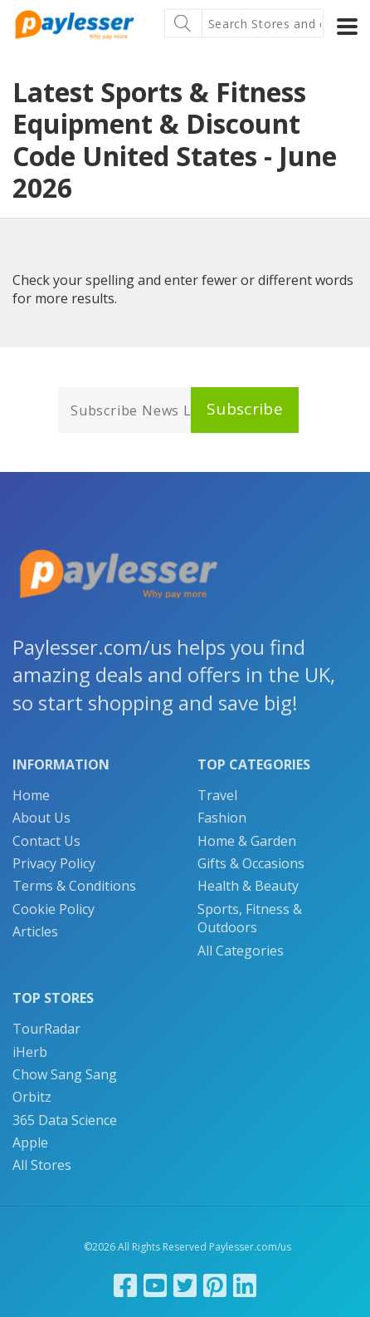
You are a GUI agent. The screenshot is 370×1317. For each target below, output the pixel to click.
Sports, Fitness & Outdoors (249, 918)
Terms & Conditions (74, 886)
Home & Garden (246, 841)
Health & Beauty (248, 886)
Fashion (221, 817)
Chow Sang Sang (64, 1074)
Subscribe (245, 409)
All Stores (41, 1165)
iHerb (29, 1052)
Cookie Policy (53, 909)
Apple (30, 1142)
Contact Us (46, 841)
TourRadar (46, 1029)
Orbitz (31, 1097)
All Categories (240, 950)
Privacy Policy (53, 863)
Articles (35, 931)
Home (31, 795)
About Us (41, 817)
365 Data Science (64, 1120)
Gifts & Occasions (250, 863)
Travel (217, 795)
